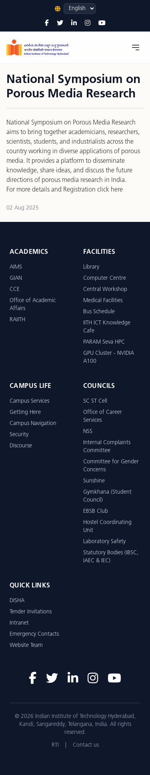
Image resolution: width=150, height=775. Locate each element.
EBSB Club (95, 511)
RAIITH (17, 320)
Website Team (26, 645)
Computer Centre (104, 278)
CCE (15, 290)
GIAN (16, 278)
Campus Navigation (33, 424)
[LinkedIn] (74, 23)
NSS (87, 432)
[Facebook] (47, 23)
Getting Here (25, 412)
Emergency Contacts (34, 634)
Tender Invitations (31, 612)
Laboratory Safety (104, 542)
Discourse (21, 446)
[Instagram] (87, 23)
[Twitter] (60, 23)
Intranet (19, 623)
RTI (55, 745)
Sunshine (94, 481)
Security (19, 435)
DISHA (17, 601)
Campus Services (29, 401)
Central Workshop (105, 290)
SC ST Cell (95, 401)
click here (110, 190)
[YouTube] (102, 23)
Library (91, 267)
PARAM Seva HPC (104, 342)
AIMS (16, 267)
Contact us (86, 745)
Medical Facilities (102, 301)
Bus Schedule (99, 312)
